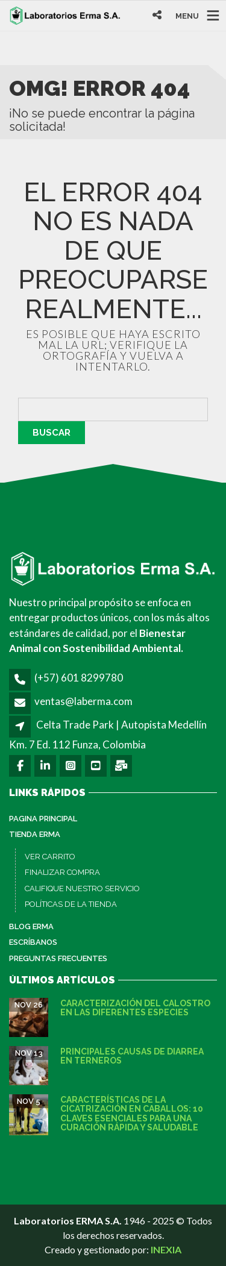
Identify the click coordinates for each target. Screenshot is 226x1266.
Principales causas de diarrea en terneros (132, 1056)
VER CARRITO (50, 856)
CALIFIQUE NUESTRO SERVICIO (82, 888)
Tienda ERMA (34, 834)
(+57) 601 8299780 (78, 677)
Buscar (52, 432)
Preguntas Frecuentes (58, 958)
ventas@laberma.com (83, 701)
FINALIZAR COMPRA (62, 872)
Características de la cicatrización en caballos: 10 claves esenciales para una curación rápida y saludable (131, 1113)
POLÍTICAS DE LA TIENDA (71, 904)
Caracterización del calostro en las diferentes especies (135, 1007)
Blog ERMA (31, 926)
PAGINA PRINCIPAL (43, 818)
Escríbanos (33, 942)
